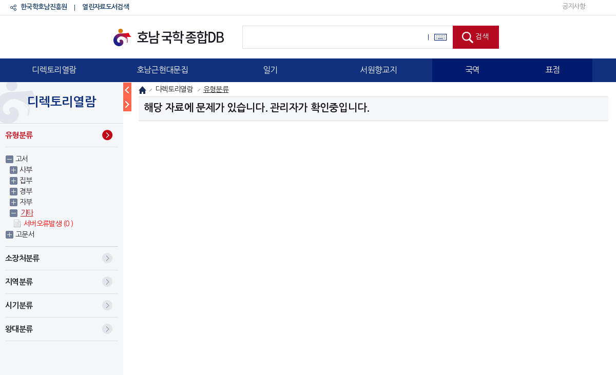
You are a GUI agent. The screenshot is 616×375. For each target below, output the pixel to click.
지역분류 (18, 282)
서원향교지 (378, 70)
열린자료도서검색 (105, 7)
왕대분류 (18, 329)
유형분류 (18, 135)
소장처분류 (22, 258)
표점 (552, 70)
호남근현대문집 (162, 70)
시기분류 (18, 305)
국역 (472, 70)
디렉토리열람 (54, 70)
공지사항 (573, 6)
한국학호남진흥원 (44, 7)
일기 (270, 70)
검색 (482, 36)
